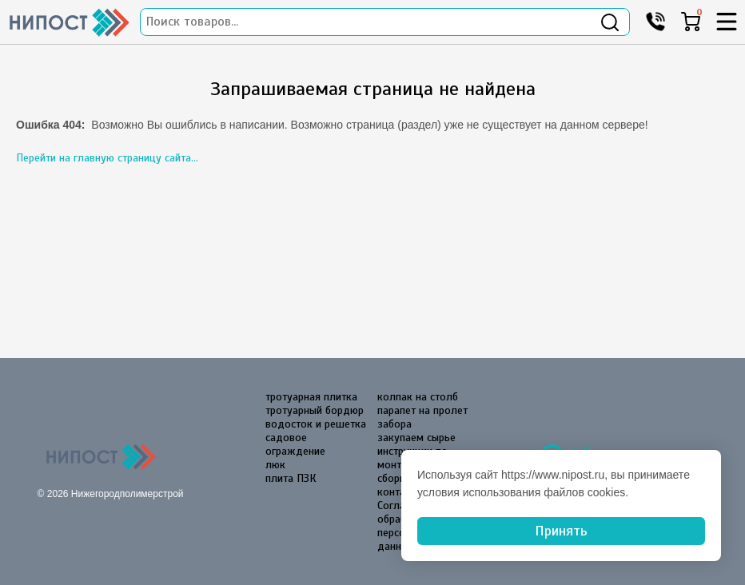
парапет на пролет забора (422, 417)
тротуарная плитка (311, 397)
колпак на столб (417, 397)
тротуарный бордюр (314, 410)
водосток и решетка (315, 424)
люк (275, 465)
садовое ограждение (295, 444)
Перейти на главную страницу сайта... (107, 158)
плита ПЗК (291, 478)
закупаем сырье (416, 437)
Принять (561, 530)
